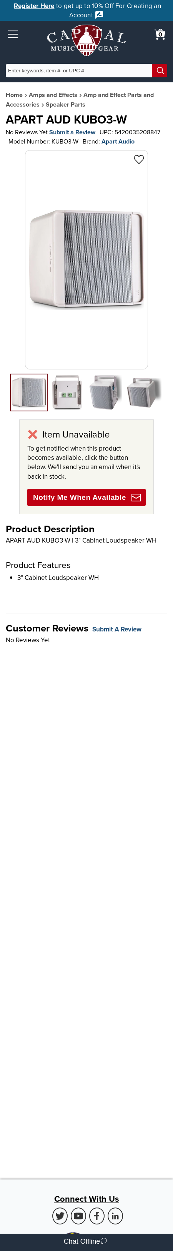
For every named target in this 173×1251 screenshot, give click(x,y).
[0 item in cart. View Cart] (160, 34)
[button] (13, 34)
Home (14, 94)
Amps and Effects (53, 94)
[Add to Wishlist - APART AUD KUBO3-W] (139, 159)
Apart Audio (118, 141)
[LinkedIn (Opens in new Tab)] (115, 1216)
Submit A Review (116, 629)
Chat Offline (85, 1242)
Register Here (34, 5)
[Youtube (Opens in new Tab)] (78, 1216)
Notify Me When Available (87, 497)
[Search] (159, 70)
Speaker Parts (65, 104)
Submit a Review (72, 132)
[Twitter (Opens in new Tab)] (60, 1216)
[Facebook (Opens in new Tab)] (97, 1216)
